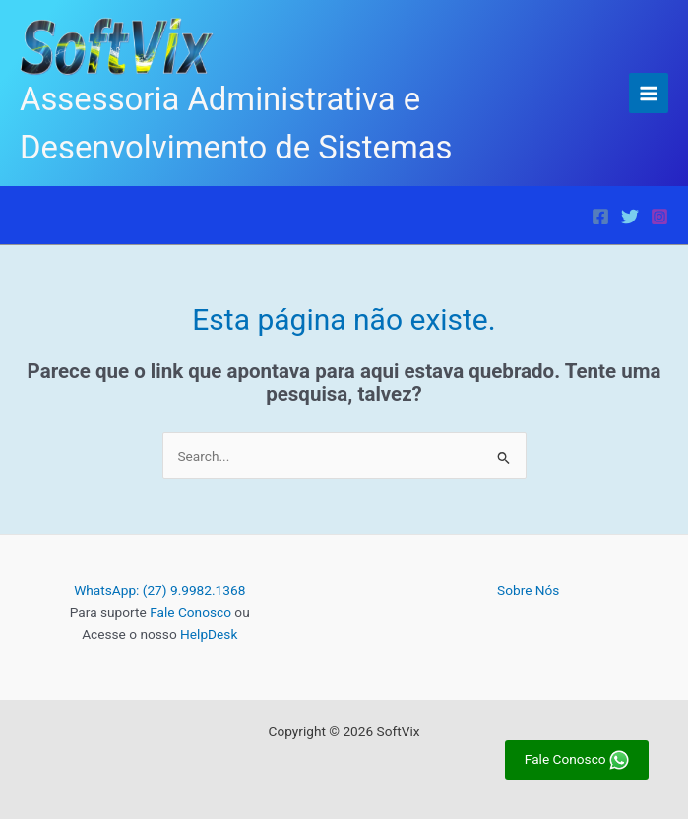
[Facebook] (600, 216)
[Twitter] (630, 216)
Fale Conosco (190, 612)
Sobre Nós (528, 590)
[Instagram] (659, 216)
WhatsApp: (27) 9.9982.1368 (159, 590)
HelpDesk (208, 634)
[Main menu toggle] (649, 93)
